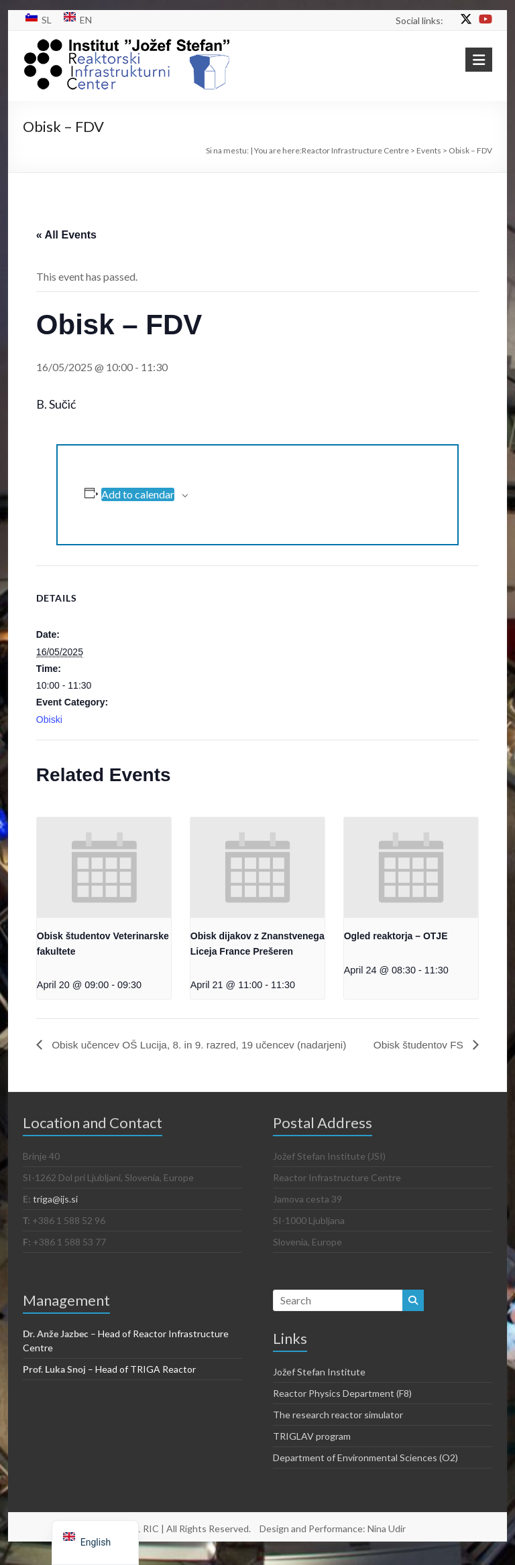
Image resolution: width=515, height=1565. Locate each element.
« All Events (66, 235)
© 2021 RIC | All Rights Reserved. (180, 1542)
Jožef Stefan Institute (319, 1385)
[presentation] (104, 867)
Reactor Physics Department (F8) (342, 1406)
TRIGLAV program (312, 1449)
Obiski (49, 719)
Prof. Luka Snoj (54, 1382)
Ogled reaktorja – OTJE (396, 936)
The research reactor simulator (338, 1428)
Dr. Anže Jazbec (56, 1347)
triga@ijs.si (55, 1212)
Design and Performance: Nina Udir (333, 1542)
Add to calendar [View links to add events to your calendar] (137, 494)
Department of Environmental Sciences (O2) (365, 1471)
